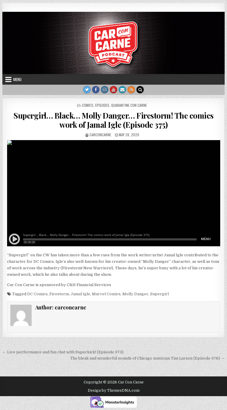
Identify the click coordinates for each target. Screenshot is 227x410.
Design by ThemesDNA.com (114, 390)
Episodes (102, 105)
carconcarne (100, 134)
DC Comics (37, 294)
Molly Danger (135, 294)
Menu (17, 79)
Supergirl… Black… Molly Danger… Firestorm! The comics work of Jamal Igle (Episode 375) (113, 120)
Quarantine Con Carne (129, 105)
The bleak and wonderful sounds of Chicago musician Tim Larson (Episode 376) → (147, 358)
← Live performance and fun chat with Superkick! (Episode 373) (63, 352)
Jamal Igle (80, 294)
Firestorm (59, 294)
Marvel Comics (106, 294)
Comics (87, 105)
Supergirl (159, 294)
